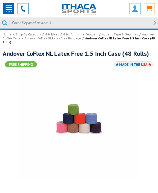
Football (91, 34)
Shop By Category (28, 34)
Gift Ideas (52, 34)
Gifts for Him (72, 34)
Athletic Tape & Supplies (120, 34)
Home (7, 34)
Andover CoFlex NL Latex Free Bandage (53, 38)
